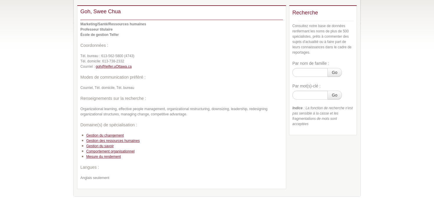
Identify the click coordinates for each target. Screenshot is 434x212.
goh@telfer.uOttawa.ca (114, 66)
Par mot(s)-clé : (306, 86)
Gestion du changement (105, 135)
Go (334, 72)
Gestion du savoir (100, 146)
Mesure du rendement (103, 157)
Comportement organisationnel (110, 151)
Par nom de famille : (310, 63)
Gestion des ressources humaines (113, 141)
